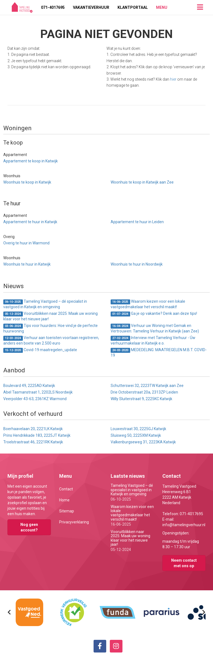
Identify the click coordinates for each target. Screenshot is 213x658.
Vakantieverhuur (91, 7)
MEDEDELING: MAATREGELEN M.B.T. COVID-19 (159, 352)
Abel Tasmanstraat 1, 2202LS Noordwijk (38, 392)
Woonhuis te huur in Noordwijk (137, 264)
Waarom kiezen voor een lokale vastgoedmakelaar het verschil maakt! (148, 304)
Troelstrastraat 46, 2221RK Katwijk (33, 442)
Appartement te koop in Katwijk (30, 161)
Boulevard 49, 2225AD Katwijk (29, 385)
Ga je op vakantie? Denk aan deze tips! (154, 313)
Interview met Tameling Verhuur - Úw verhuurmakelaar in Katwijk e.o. (153, 340)
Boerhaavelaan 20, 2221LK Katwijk (33, 429)
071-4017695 (53, 7)
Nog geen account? (29, 527)
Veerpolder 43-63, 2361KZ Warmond (35, 399)
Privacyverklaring (74, 522)
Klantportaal (133, 7)
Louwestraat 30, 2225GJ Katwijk (138, 429)
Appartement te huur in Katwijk (30, 222)
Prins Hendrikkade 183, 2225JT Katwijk (36, 435)
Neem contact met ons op (184, 563)
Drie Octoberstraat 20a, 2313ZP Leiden (144, 392)
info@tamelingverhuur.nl (183, 525)
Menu (161, 7)
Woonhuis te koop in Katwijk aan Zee (142, 182)
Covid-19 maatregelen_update (40, 350)
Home (64, 500)
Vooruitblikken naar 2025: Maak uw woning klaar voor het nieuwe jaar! (50, 316)
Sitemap (66, 511)
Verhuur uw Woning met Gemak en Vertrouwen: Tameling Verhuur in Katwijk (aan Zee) (155, 328)
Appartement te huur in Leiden (137, 222)
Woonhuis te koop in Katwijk (27, 182)
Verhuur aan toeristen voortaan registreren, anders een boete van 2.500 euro (51, 340)
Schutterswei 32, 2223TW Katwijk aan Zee (147, 385)
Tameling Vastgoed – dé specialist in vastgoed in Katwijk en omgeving (45, 304)
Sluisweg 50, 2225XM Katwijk (136, 435)
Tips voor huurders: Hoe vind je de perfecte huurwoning (50, 328)
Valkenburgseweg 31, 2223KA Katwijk (143, 442)
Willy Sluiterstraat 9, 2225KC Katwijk (141, 399)
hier (173, 79)
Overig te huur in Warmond (26, 243)
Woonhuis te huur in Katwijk (27, 264)
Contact (66, 489)
